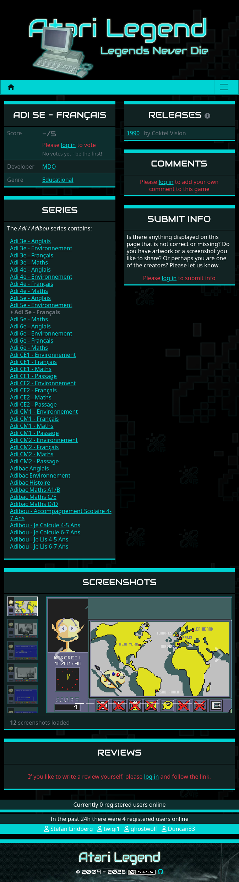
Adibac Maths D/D (34, 504)
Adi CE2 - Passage (33, 404)
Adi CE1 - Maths (30, 369)
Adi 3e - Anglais (30, 241)
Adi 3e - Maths (29, 262)
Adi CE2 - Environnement (43, 383)
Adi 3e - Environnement (41, 248)
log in (68, 145)
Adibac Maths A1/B (35, 490)
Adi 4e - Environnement (41, 277)
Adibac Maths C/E (33, 497)
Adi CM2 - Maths (31, 454)
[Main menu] (224, 87)
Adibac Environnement (40, 475)
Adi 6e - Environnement (41, 333)
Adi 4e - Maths (29, 291)
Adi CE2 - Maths (30, 397)
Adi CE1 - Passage (33, 376)
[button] (60, 655)
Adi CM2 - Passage (34, 461)
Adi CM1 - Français (34, 419)
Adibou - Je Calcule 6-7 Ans (45, 532)
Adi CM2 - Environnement (44, 440)
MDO (49, 166)
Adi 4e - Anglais (30, 269)
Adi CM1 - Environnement (44, 411)
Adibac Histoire (30, 482)
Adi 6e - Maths (29, 348)
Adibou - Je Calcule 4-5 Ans (45, 525)
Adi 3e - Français (31, 255)
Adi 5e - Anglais (30, 298)
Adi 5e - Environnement (41, 305)
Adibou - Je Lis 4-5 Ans (39, 539)
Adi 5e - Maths (29, 319)
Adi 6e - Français (31, 340)
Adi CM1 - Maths (31, 426)
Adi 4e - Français (31, 284)
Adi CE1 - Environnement (43, 355)
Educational (58, 180)
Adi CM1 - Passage (34, 433)
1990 (133, 133)
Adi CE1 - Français (33, 362)
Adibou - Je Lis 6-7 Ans (39, 546)
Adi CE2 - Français (33, 390)
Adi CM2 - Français (34, 447)
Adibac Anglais (29, 468)
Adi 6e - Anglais (30, 326)
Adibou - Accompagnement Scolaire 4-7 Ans (61, 514)
